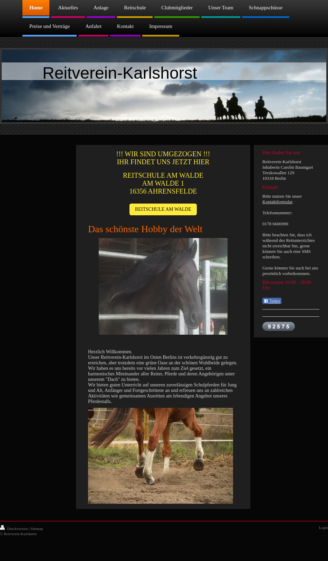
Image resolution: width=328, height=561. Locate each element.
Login (323, 527)
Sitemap (36, 528)
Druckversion (14, 528)
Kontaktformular (277, 201)
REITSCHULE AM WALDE (163, 209)
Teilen (272, 301)
